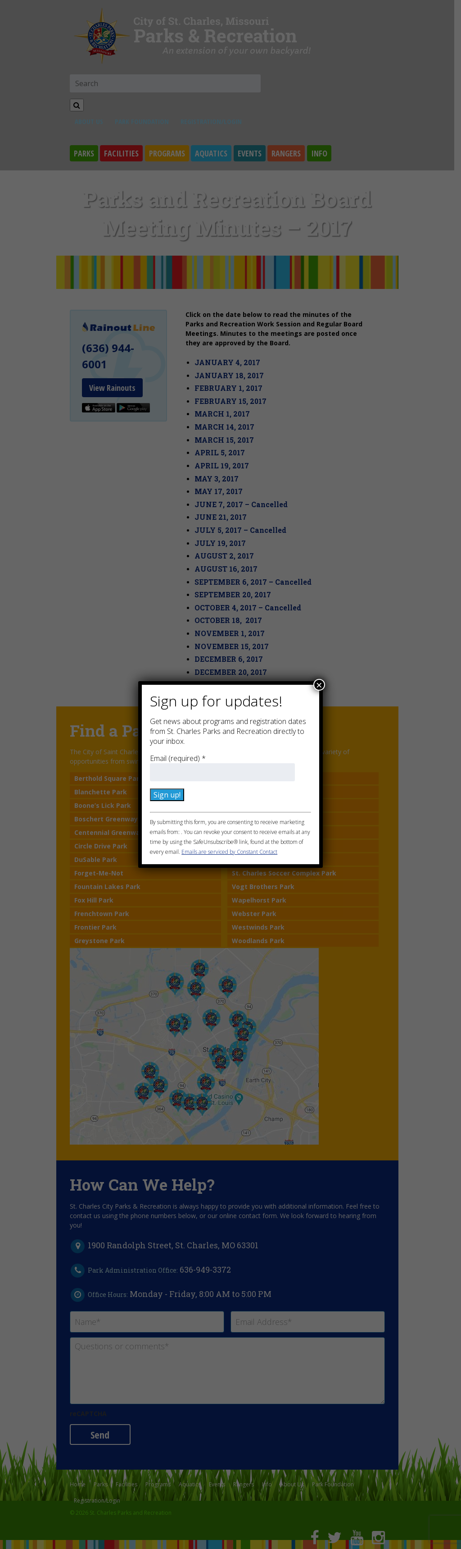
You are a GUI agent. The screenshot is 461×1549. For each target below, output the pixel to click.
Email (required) (178, 758)
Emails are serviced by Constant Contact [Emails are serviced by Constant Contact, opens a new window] (229, 852)
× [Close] (319, 685)
